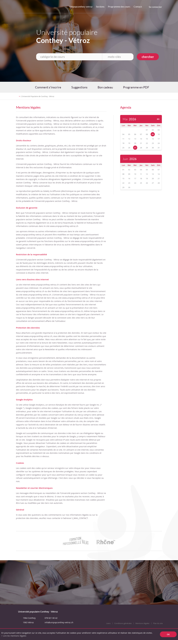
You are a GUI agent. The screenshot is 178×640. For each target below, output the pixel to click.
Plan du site (158, 623)
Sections (100, 6)
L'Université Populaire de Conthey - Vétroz (37, 96)
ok (168, 634)
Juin (130, 159)
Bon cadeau (105, 87)
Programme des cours (119, 6)
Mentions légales (142, 623)
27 (135, 148)
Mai (129, 119)
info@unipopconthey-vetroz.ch (59, 622)
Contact (138, 6)
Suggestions (79, 87)
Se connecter (155, 7)
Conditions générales (123, 623)
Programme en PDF (136, 87)
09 (153, 134)
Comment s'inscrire (48, 87)
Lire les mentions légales (14, 635)
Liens (108, 623)
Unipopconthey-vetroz (81, 6)
